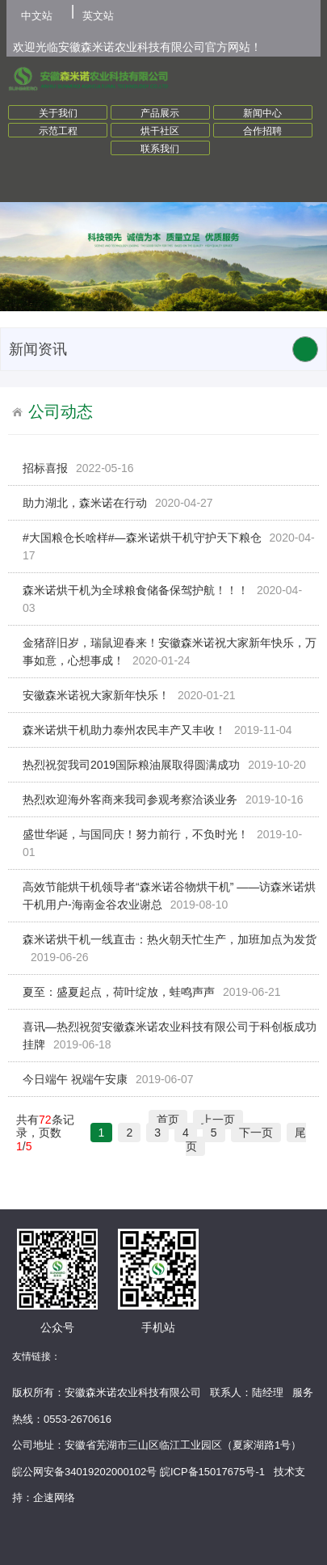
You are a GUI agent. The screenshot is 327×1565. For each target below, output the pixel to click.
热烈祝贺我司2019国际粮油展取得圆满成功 (131, 764)
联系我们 (159, 148)
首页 (168, 1119)
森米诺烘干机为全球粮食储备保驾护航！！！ (136, 590)
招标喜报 (45, 468)
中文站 (36, 16)
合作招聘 (262, 131)
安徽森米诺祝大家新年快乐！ (96, 695)
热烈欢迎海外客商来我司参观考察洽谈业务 (130, 799)
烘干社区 (159, 131)
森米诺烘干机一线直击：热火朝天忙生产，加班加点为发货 (170, 939)
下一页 (256, 1132)
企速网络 (54, 1497)
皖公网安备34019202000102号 (84, 1472)
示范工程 (58, 131)
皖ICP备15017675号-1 (212, 1472)
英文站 (98, 16)
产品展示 (159, 113)
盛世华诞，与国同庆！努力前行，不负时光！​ (136, 834)
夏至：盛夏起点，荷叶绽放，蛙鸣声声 (119, 991)
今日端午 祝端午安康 (75, 1079)
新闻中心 (262, 113)
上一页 (218, 1119)
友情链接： (36, 1356)
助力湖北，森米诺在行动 (85, 502)
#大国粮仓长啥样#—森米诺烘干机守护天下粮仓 (142, 537)
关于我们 (58, 113)
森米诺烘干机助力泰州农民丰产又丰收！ (124, 729)
